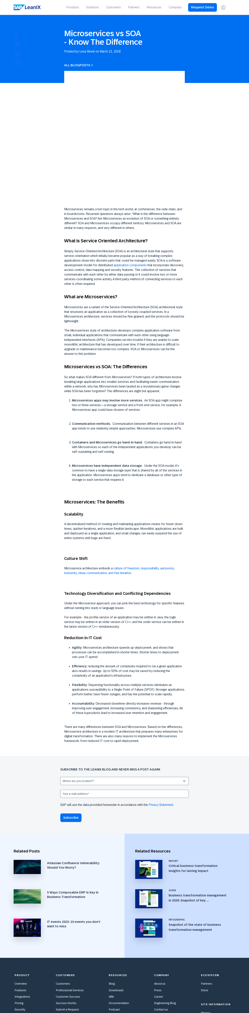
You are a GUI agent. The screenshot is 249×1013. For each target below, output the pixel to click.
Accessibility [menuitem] (23, 949)
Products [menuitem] (72, 7)
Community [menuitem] (63, 949)
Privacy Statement (161, 747)
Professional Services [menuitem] (70, 923)
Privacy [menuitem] (205, 946)
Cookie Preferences (214, 971)
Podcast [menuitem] (114, 942)
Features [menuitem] (20, 923)
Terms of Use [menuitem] (209, 958)
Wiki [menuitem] (111, 929)
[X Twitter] (198, 1001)
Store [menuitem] (204, 923)
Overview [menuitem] (21, 916)
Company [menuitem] (175, 7)
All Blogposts (77, 65)
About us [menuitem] (159, 916)
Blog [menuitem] (112, 916)
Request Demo (202, 7)
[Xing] (222, 1001)
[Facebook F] (206, 1001)
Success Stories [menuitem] (66, 936)
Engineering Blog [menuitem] (165, 936)
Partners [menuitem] (133, 7)
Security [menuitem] (20, 942)
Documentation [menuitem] (119, 936)
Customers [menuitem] (113, 7)
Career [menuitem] (158, 929)
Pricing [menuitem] (19, 936)
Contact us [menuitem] (161, 942)
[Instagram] (214, 1001)
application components (130, 207)
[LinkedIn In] (230, 1001)
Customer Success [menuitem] (68, 929)
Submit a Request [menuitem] (67, 942)
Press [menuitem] (157, 923)
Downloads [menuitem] (116, 923)
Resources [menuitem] (154, 7)
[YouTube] (189, 1001)
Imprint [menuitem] (205, 952)
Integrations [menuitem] (22, 929)
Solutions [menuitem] (92, 7)
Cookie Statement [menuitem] (212, 965)
